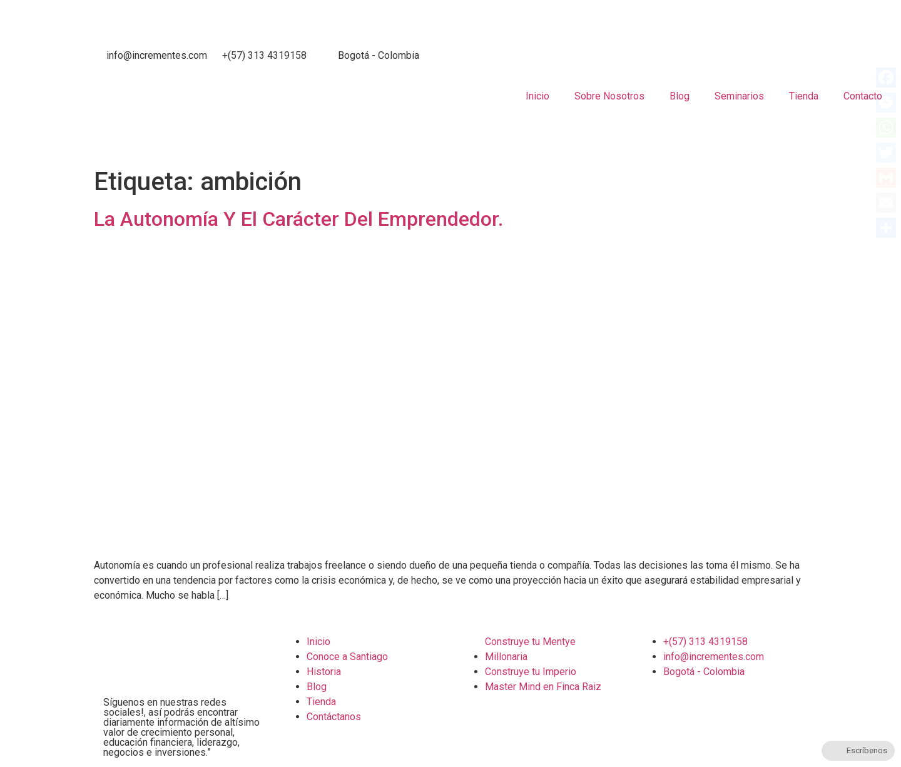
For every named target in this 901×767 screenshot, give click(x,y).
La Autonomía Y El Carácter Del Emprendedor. (298, 219)
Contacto (862, 96)
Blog (679, 96)
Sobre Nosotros (609, 96)
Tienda (803, 96)
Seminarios (739, 96)
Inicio (537, 96)
